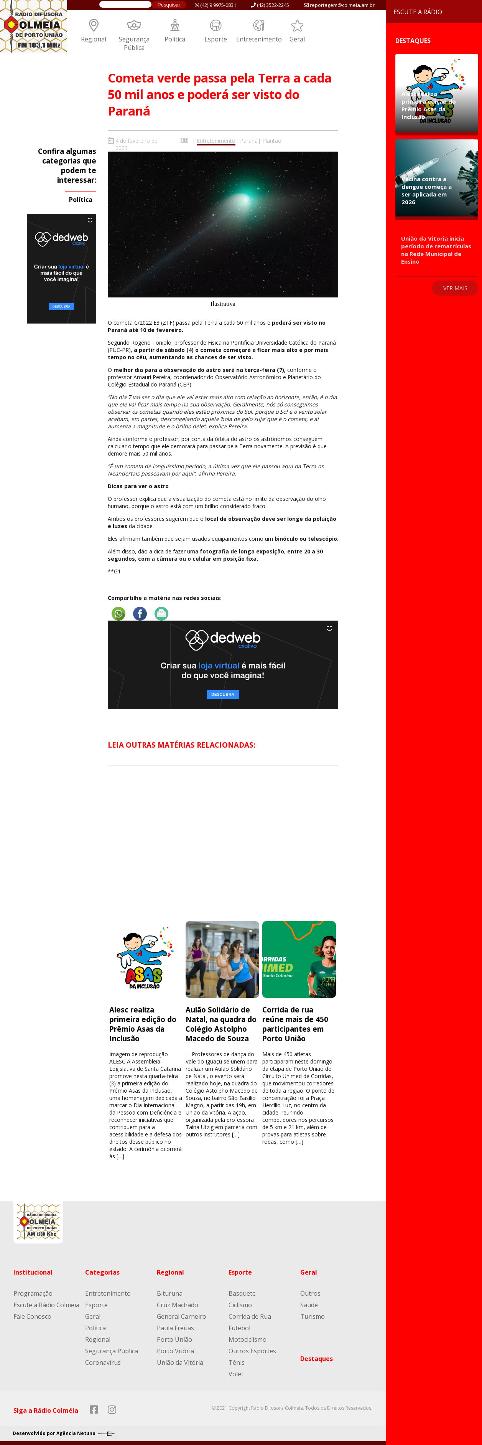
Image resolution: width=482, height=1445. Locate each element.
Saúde (309, 1305)
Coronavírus (103, 1362)
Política (175, 39)
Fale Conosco (32, 1316)
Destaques (316, 1358)
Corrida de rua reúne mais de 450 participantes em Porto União (295, 1024)
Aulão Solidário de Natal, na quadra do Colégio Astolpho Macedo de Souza (221, 1024)
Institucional (33, 1272)
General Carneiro (181, 1316)
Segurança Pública (134, 43)
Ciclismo (240, 1305)
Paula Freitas (175, 1328)
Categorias (102, 1272)
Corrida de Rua (250, 1316)
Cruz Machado (177, 1305)
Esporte (215, 39)
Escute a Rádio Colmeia (46, 1305)
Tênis (237, 1362)
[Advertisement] (223, 850)
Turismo (312, 1316)
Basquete (242, 1293)
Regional (93, 39)
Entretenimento (259, 39)
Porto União (174, 1339)
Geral (297, 39)
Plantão (271, 140)
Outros (310, 1293)
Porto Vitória (175, 1351)
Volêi (236, 1374)
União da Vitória (180, 1362)
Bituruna (170, 1293)
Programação (33, 1293)
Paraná (249, 140)
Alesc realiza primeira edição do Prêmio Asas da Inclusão (142, 1024)
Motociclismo (247, 1339)
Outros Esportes (252, 1351)
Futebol (239, 1328)
